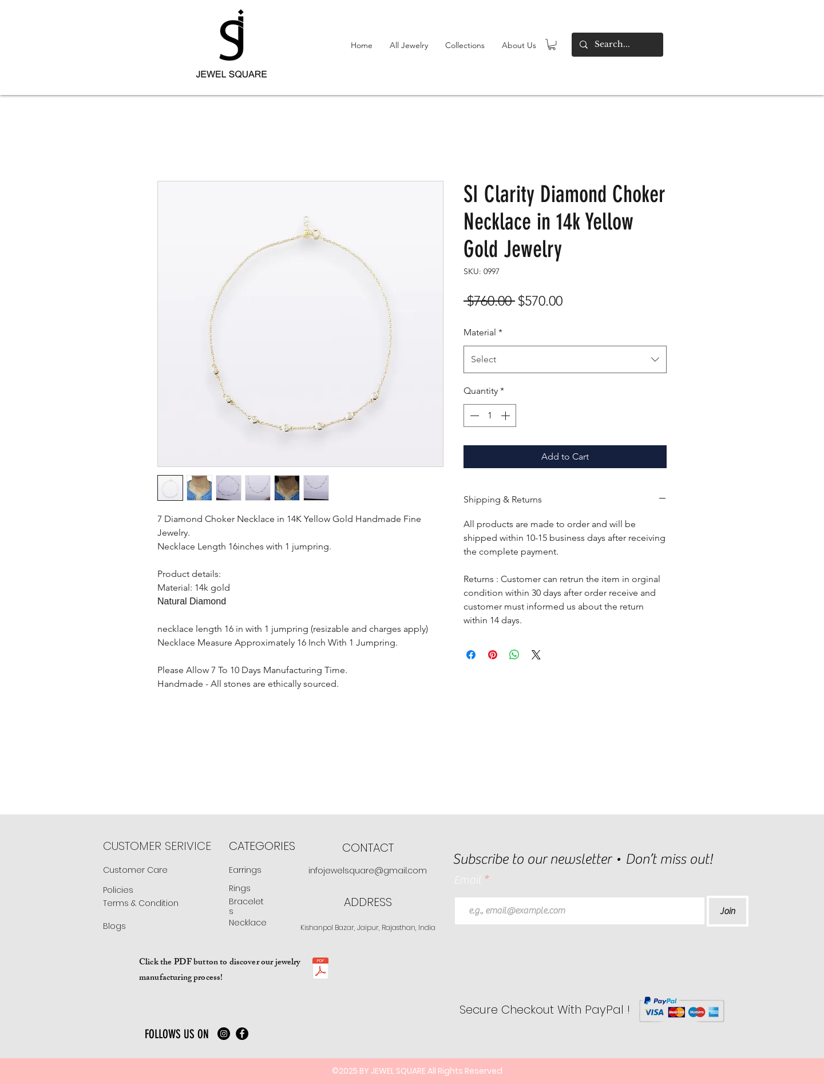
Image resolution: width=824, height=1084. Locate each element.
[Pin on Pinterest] (493, 655)
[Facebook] (242, 1033)
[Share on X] (536, 655)
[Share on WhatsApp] (514, 655)
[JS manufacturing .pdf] (320, 970)
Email (469, 880)
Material (483, 332)
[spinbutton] (489, 415)
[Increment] (506, 415)
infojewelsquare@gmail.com (367, 870)
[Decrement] (473, 415)
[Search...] (617, 45)
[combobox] (565, 359)
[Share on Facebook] (471, 655)
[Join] (727, 911)
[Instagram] (223, 1033)
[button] (409, 45)
